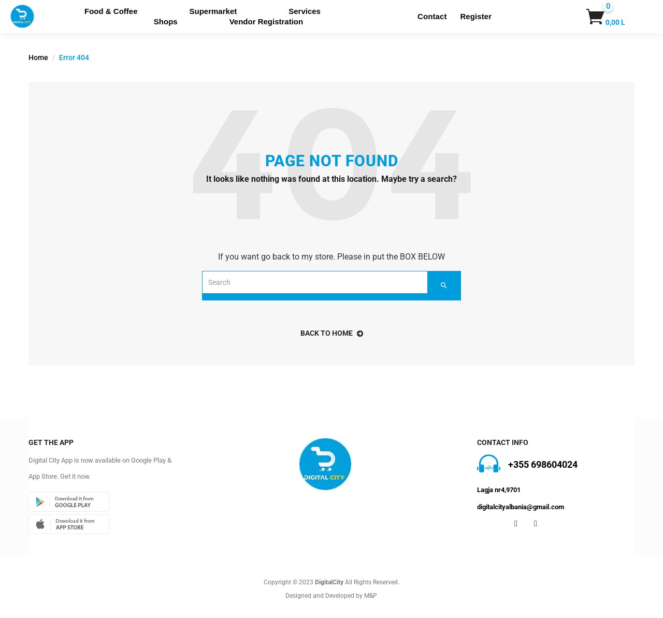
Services (305, 11)
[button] (593, 16)
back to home (331, 333)
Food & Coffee (111, 11)
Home (38, 57)
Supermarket (213, 11)
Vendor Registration (266, 21)
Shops (166, 21)
